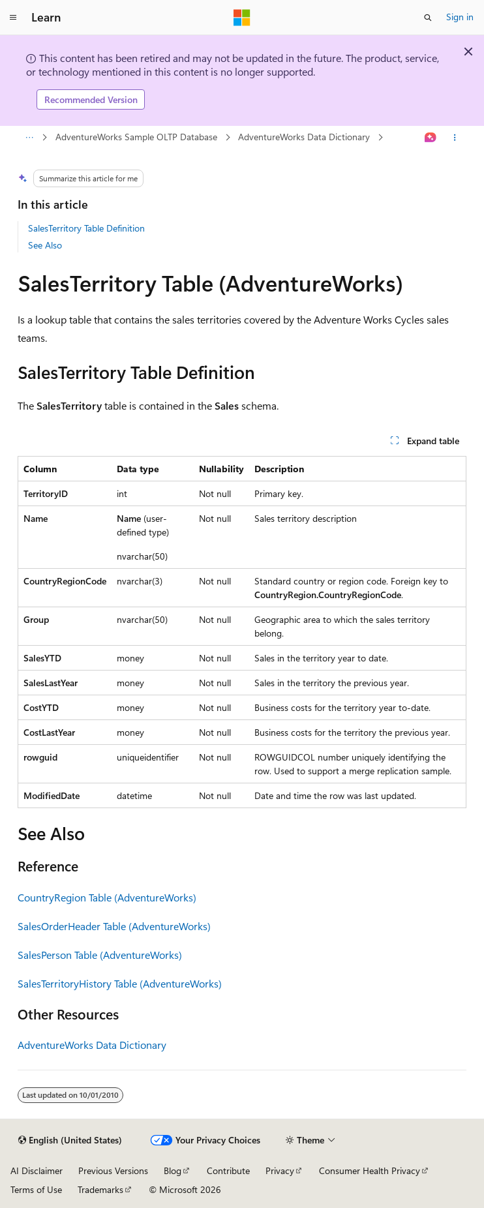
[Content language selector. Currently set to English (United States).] (70, 1140)
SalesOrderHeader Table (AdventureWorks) (114, 926)
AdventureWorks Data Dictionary (304, 136)
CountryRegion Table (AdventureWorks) (107, 897)
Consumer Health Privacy (369, 1170)
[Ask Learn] (431, 137)
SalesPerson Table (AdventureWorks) (100, 954)
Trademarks (100, 1189)
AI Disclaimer (36, 1170)
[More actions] (455, 137)
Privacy (279, 1170)
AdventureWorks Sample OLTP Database (136, 136)
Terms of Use (36, 1189)
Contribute (228, 1170)
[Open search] (428, 17)
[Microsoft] (242, 17)
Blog (172, 1170)
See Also (45, 245)
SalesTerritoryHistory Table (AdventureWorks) (120, 983)
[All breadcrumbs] (29, 137)
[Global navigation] (13, 17)
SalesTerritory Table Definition (86, 228)
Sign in (460, 16)
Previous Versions (113, 1170)
